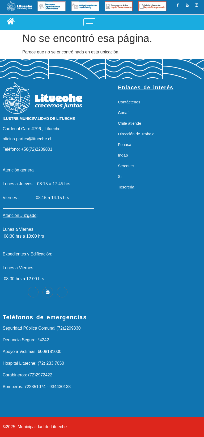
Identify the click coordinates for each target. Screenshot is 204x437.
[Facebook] (178, 7)
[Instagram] (196, 7)
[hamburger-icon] (89, 22)
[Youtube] (47, 292)
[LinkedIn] (187, 7)
